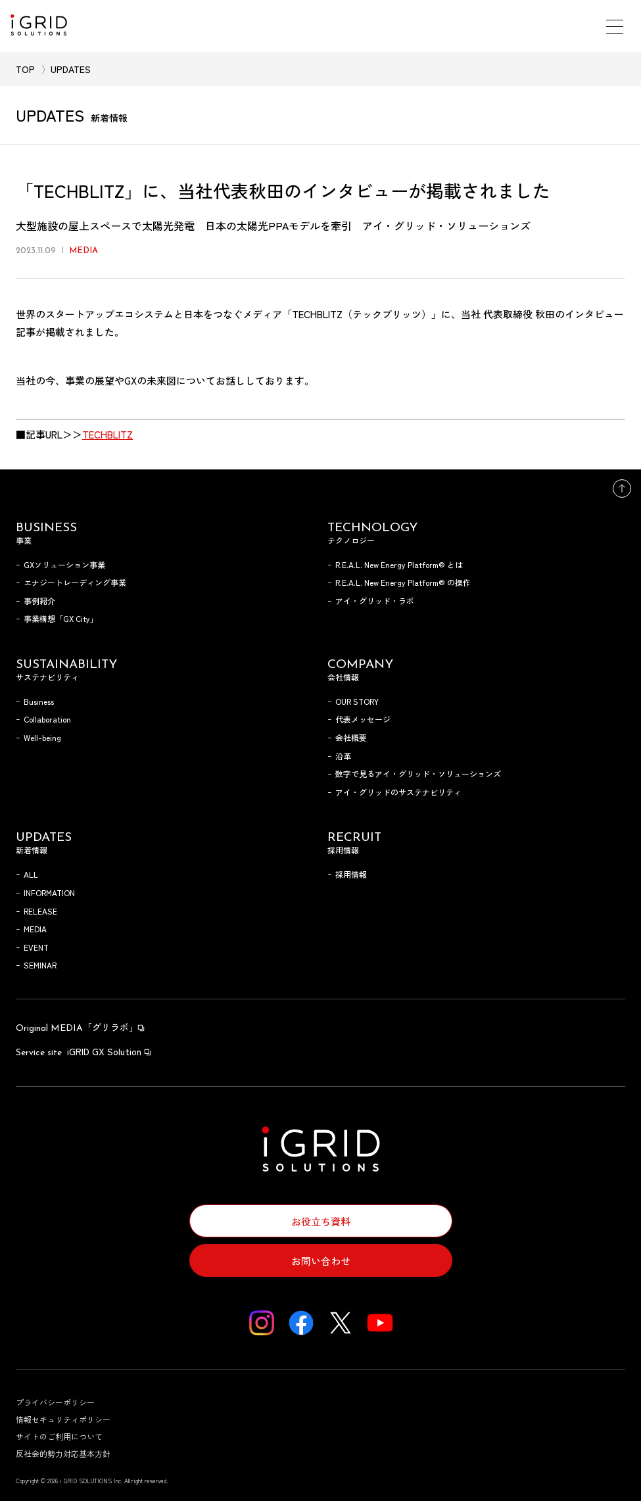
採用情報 (351, 874)
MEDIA (35, 928)
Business (39, 701)
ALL (31, 874)
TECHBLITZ (107, 434)
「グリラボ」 (81, 1027)
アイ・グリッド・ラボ (374, 600)
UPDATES (71, 69)
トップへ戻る (622, 488)
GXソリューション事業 (64, 564)
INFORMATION (49, 892)
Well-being (42, 737)
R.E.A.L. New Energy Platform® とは (399, 564)
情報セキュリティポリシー (63, 1419)
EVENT (36, 947)
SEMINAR (40, 964)
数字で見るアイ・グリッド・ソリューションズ (418, 773)
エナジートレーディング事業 (75, 582)
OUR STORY (357, 701)
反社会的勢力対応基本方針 (63, 1453)
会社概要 (351, 737)
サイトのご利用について (59, 1436)
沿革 (343, 755)
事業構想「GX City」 (61, 618)
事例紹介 (39, 600)
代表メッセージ (363, 719)
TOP (25, 69)
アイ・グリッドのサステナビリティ (398, 792)
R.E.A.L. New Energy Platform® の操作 (403, 582)
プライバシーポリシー (55, 1402)
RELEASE (40, 911)
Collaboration (47, 719)
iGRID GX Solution (84, 1051)
